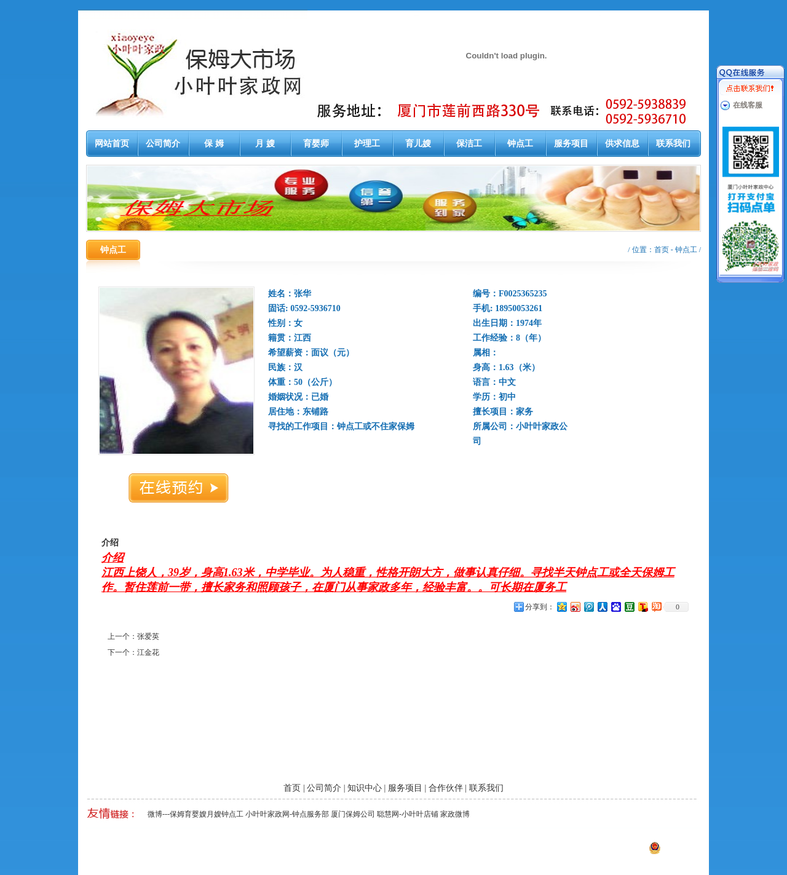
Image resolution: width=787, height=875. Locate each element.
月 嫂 (265, 143)
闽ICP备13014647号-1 (578, 851)
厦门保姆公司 (353, 814)
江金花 (148, 652)
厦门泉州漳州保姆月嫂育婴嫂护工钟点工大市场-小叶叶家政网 (227, 851)
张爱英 (148, 636)
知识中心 (364, 788)
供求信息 (622, 143)
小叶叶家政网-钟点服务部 (287, 814)
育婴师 (316, 143)
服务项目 (571, 143)
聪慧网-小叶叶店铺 (407, 814)
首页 (661, 249)
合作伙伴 (446, 788)
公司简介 (163, 143)
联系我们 (673, 143)
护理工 (367, 143)
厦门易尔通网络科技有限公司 (446, 851)
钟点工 (520, 143)
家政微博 (455, 814)
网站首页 (112, 143)
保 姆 (214, 143)
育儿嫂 (418, 143)
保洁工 (469, 143)
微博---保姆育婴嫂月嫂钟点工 (195, 814)
